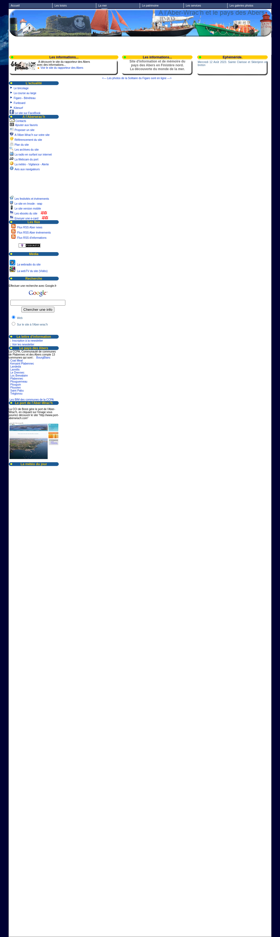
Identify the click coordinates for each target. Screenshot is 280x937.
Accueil (15, 5)
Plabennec (16, 378)
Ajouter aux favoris (26, 125)
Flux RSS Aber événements (33, 232)
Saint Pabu (17, 390)
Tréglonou (16, 393)
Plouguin (15, 384)
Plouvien (15, 387)
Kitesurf (18, 107)
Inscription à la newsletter (27, 340)
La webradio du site (28, 264)
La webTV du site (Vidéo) (32, 271)
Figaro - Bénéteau (25, 98)
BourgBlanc (43, 357)
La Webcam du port (26, 159)
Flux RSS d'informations (31, 237)
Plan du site (21, 144)
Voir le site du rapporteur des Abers (61, 67)
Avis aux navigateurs (27, 169)
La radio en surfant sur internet (33, 154)
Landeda (15, 366)
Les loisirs (61, 5)
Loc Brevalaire (19, 375)
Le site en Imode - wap (28, 203)
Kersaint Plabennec (22, 363)
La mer (102, 5)
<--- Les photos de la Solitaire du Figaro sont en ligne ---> (139, 78)
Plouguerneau (18, 381)
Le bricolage (21, 88)
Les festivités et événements (32, 198)
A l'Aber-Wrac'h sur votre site (31, 134)
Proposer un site (24, 130)
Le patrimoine (150, 5)
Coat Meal (16, 360)
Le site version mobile (27, 208)
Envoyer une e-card (26, 218)
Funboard (19, 103)
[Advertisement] (140, 45)
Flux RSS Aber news (29, 227)
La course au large (25, 93)
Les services (193, 5)
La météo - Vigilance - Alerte (31, 164)
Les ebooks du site (25, 213)
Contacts (20, 121)
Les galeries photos (241, 5)
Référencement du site (28, 139)
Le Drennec (17, 372)
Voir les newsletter (23, 344)
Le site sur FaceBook (27, 113)
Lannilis (15, 369)
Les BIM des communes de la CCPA (32, 399)
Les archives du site (26, 149)
